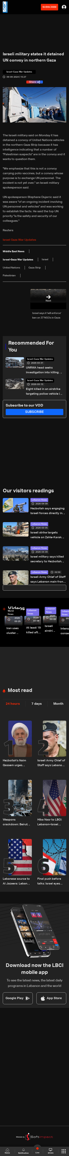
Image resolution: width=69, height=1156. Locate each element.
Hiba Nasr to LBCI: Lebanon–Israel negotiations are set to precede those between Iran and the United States (51, 822)
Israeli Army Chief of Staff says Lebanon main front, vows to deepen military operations (48, 580)
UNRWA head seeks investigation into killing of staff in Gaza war (44, 370)
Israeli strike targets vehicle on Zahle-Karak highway (46, 535)
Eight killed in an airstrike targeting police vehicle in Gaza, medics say (43, 392)
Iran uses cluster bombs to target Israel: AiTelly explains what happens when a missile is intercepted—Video (14, 631)
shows (50, 1151)
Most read (20, 690)
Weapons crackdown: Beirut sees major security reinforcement (16, 822)
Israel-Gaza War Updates (40, 359)
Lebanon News (39, 500)
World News (11, 612)
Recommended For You (31, 347)
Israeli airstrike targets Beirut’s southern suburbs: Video (51, 629)
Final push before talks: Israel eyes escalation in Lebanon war (49, 882)
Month (58, 703)
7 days (36, 703)
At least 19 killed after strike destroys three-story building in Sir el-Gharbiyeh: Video (33, 630)
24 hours (13, 703)
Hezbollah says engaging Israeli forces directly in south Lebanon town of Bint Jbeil (47, 511)
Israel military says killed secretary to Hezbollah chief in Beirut (47, 559)
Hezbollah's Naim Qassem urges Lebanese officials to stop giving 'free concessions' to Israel (17, 763)
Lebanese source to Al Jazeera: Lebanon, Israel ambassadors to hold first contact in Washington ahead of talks (17, 882)
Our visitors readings (28, 490)
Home (7, 1151)
